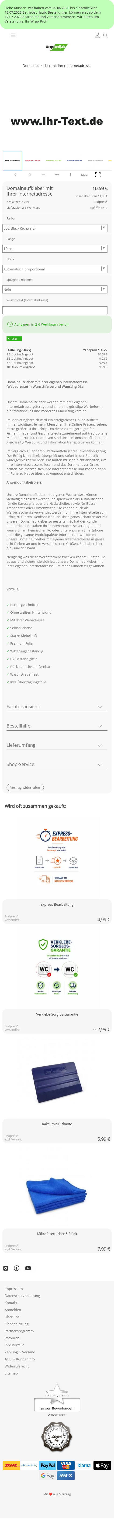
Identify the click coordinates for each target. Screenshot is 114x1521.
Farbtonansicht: (23, 706)
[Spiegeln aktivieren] (55, 289)
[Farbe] (55, 228)
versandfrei (12, 920)
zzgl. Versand (14, 1139)
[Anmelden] (97, 35)
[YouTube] (31, 1268)
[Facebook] (18, 1268)
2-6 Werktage (23, 207)
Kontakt (11, 1302)
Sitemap (11, 1373)
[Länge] (55, 248)
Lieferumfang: (22, 745)
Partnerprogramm (19, 1330)
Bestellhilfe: (19, 726)
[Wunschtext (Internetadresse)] (54, 310)
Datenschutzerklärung (22, 1295)
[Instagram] (6, 1268)
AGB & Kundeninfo (20, 1359)
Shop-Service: (21, 764)
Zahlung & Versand (20, 1352)
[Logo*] (57, 41)
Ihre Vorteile (14, 1345)
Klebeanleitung (16, 1323)
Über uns (12, 1316)
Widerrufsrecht (17, 1366)
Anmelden (13, 1309)
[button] (13, 35)
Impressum (14, 1288)
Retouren (12, 1338)
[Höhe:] (55, 269)
